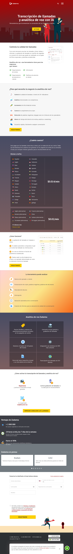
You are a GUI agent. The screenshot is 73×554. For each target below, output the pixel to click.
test (23, 325)
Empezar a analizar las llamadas (36, 411)
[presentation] (22, 500)
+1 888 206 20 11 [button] (14, 537)
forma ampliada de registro (57, 476)
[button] (31, 468)
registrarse (15, 130)
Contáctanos (54, 536)
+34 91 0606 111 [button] (36, 537)
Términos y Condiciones (29, 506)
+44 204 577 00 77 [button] (14, 539)
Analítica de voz (22, 405)
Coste (36, 33)
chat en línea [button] (54, 539)
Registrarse (22, 386)
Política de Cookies (44, 548)
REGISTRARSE (22, 517)
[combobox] (40, 481)
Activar (36, 29)
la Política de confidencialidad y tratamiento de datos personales (22, 510)
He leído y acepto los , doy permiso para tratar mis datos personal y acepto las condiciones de (23, 508)
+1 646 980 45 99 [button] (25, 537)
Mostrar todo (16, 227)
